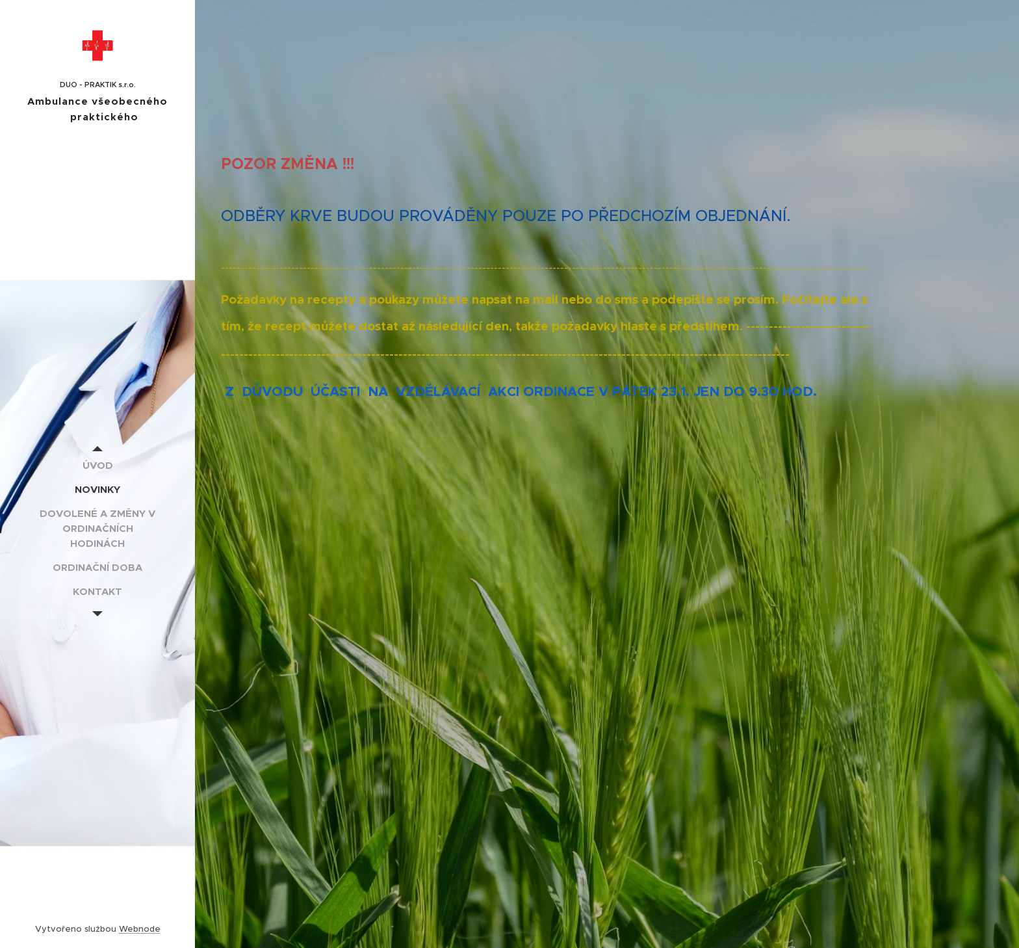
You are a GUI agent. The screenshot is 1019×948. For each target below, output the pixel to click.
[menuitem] (97, 465)
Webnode (140, 928)
